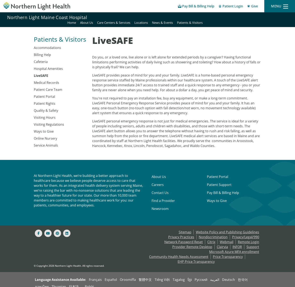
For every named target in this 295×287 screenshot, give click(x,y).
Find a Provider (163, 196)
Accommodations (47, 43)
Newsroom (160, 204)
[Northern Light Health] (37, 6)
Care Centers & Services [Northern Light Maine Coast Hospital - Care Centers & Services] (198, 17)
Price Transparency (228, 251)
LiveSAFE (41, 70)
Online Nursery (45, 133)
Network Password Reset (183, 237)
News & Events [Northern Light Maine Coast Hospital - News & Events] (247, 17)
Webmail (226, 237)
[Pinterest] (57, 228)
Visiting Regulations (49, 119)
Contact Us (160, 188)
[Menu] (279, 6)
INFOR (237, 242)
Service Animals (46, 140)
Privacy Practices (181, 232)
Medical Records (46, 77)
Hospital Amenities (48, 63)
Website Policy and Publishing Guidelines (227, 227)
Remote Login (248, 237)
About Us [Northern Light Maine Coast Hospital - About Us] (171, 17)
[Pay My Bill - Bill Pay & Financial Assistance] (196, 7)
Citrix (211, 237)
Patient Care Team (48, 84)
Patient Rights (44, 98)
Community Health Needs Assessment (178, 251)
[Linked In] (66, 228)
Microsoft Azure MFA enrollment (234, 247)
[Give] (252, 7)
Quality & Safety (46, 105)
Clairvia (222, 242)
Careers (158, 180)
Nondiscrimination (213, 232)
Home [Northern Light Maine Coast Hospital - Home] (156, 17)
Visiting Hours (45, 112)
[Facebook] (38, 228)
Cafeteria (41, 57)
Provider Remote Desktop (192, 242)
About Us (159, 172)
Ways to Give (44, 126)
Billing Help (42, 50)
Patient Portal (44, 91)
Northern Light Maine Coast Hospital (47, 17)
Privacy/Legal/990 (245, 232)
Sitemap (185, 227)
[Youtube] (48, 228)
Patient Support (219, 180)
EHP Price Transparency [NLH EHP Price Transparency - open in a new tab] (196, 256)
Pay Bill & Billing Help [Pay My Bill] (223, 188)
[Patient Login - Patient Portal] (230, 7)
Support (252, 242)
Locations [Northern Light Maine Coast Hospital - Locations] (226, 17)
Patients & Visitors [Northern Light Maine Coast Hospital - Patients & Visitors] (275, 17)
